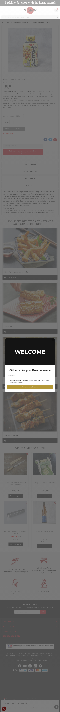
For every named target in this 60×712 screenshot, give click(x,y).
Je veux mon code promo (30, 377)
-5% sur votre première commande (30, 361)
